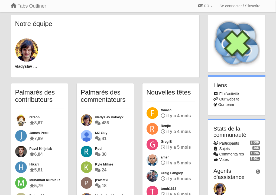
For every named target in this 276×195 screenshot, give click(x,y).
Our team (226, 104)
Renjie (166, 126)
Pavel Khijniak (41, 149)
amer (165, 157)
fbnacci (167, 110)
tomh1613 (169, 189)
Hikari (34, 164)
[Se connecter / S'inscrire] (239, 6)
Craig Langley (172, 173)
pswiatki (101, 180)
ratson (35, 117)
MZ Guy (101, 133)
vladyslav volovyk (26, 66)
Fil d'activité (229, 94)
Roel (98, 149)
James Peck (39, 133)
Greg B (166, 142)
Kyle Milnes (104, 164)
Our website (229, 99)
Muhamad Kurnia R (45, 180)
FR (205, 6)
